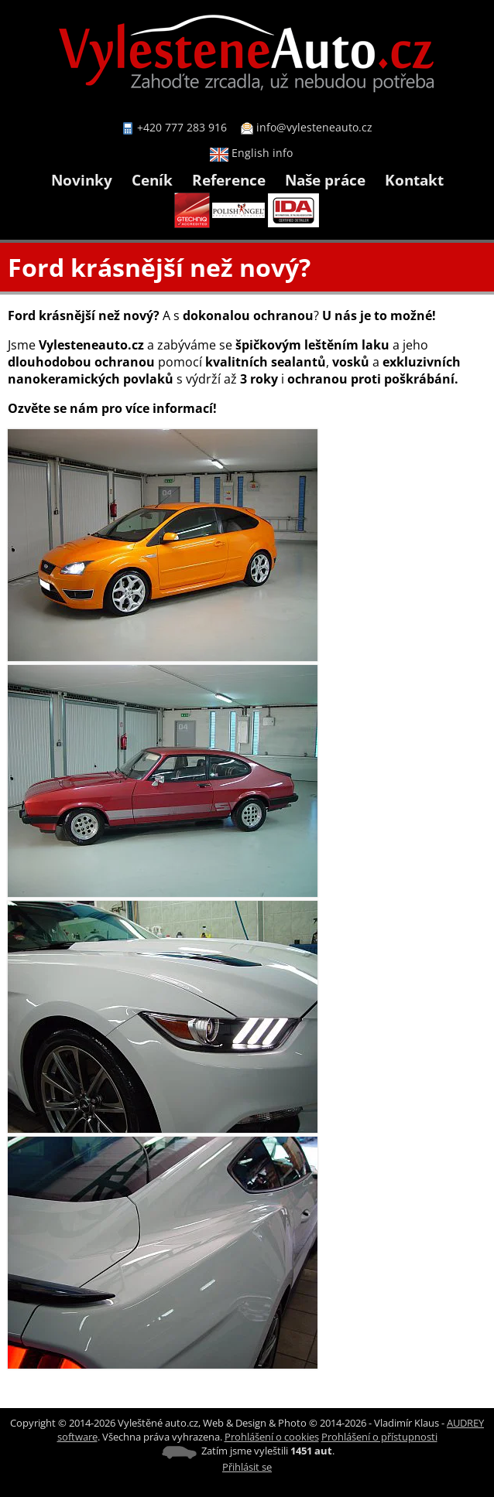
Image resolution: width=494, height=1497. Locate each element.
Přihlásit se (247, 1467)
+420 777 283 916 (182, 127)
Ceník (152, 179)
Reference (229, 179)
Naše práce (325, 179)
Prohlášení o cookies (272, 1437)
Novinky (81, 179)
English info (251, 152)
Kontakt (414, 179)
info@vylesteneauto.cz (314, 127)
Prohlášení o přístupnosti (379, 1437)
